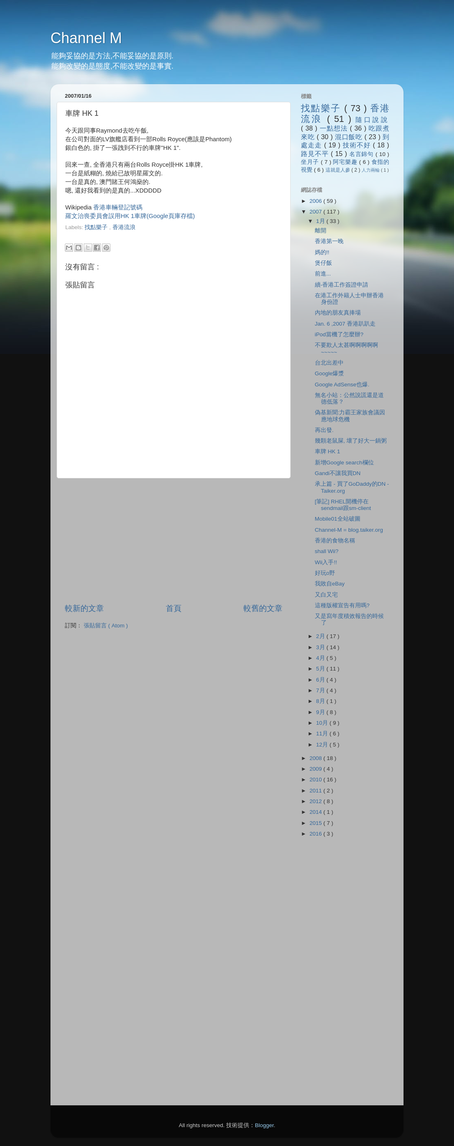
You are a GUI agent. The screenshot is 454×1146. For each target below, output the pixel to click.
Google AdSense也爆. (342, 384)
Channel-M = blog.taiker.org (349, 530)
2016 (316, 834)
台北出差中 (329, 363)
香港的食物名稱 (335, 540)
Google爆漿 (329, 373)
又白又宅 (326, 595)
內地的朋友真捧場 (338, 313)
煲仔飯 (323, 263)
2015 (316, 823)
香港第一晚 (329, 241)
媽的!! (322, 252)
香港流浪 (123, 227)
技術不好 (358, 145)
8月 (321, 701)
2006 (316, 201)
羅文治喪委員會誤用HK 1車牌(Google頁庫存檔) (130, 216)
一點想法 (335, 128)
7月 (321, 690)
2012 (316, 801)
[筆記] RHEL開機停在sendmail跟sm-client (343, 504)
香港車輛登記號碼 (117, 207)
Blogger (264, 1125)
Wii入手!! (326, 562)
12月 (323, 745)
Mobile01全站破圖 (337, 519)
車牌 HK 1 (327, 451)
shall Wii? (327, 551)
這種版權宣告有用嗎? (342, 605)
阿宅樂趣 (346, 162)
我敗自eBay (330, 584)
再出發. (324, 430)
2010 (316, 779)
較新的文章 (84, 608)
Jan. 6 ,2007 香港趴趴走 (345, 324)
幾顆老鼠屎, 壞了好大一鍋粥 (351, 441)
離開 (320, 230)
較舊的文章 (262, 608)
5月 (321, 669)
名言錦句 (362, 154)
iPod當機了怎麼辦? (339, 334)
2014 (316, 812)
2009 (316, 769)
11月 (323, 733)
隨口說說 (372, 119)
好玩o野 (325, 573)
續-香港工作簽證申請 (342, 285)
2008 (316, 758)
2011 (316, 791)
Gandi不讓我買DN (338, 473)
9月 (321, 712)
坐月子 (311, 162)
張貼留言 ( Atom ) (106, 625)
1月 (321, 221)
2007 (316, 212)
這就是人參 (338, 170)
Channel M (86, 38)
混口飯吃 (350, 136)
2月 (321, 636)
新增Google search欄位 (344, 462)
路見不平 (316, 153)
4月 (321, 658)
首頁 (173, 608)
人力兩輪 (371, 170)
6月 (321, 680)
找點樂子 (97, 227)
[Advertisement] (161, 235)
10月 (323, 723)
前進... (323, 274)
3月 (321, 647)
